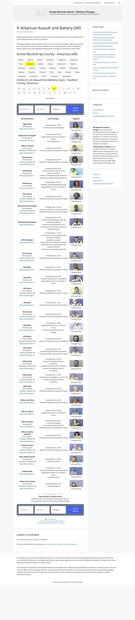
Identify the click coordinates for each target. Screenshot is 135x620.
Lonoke (42, 68)
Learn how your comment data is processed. (61, 544)
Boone (39, 60)
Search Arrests (74, 109)
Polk (51, 72)
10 (55, 494)
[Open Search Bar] (119, 2)
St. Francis (33, 76)
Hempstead (61, 64)
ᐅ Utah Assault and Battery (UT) (104, 73)
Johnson (32, 68)
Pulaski (68, 72)
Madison (53, 68)
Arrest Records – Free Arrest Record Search (87, 3)
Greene (50, 64)
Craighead (61, 60)
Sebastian (22, 76)
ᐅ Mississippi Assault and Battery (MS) (51, 521)
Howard (73, 64)
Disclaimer (97, 177)
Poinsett (43, 72)
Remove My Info (109, 3)
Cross (21, 64)
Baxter (21, 60)
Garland (40, 64)
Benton (30, 60)
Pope (59, 72)
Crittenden (73, 60)
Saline (77, 72)
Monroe (21, 72)
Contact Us (97, 174)
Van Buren (54, 76)
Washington (66, 76)
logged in (29, 539)
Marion (62, 68)
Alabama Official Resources (103, 46)
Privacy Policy (98, 180)
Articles (95, 113)
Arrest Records (51, 519)
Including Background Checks (103, 116)
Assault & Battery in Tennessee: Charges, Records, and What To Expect (104, 57)
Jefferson (22, 68)
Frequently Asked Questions (103, 184)
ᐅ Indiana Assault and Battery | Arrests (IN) (51, 523)
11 (58, 494)
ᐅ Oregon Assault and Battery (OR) (105, 43)
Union (44, 76)
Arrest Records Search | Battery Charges (72, 11)
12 (61, 494)
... (42, 494)
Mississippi (74, 68)
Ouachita (32, 72)
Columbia (50, 60)
